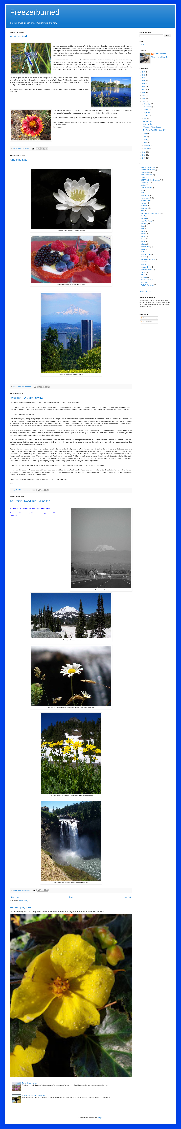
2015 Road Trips (146, 175)
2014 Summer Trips (148, 170)
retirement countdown (148, 259)
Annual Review (146, 188)
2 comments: (26, 890)
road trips (144, 264)
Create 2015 (145, 200)
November (147, 107)
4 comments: (26, 490)
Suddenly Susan (160, 54)
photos (143, 244)
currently (144, 203)
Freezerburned (35, 12)
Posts (144, 318)
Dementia (144, 206)
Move (143, 231)
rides (143, 262)
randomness (145, 246)
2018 (144, 87)
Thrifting (144, 272)
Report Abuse (145, 291)
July (145, 119)
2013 (144, 101)
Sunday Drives (146, 267)
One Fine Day (18, 159)
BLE (142, 193)
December (147, 104)
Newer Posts (15, 897)
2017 (144, 90)
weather (144, 282)
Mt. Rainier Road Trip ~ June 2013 (31, 501)
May (145, 137)
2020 (144, 81)
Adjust (143, 185)
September (147, 113)
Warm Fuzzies (146, 280)
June (145, 134)
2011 (144, 155)
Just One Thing (146, 221)
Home (71, 897)
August (146, 116)
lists (142, 226)
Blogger (99, 1118)
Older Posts (127, 897)
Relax (143, 252)
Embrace (144, 208)
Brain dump (145, 195)
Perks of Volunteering (29, 1083)
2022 (144, 75)
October (146, 110)
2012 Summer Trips (148, 167)
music (143, 236)
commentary (145, 198)
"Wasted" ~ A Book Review (26, 397)
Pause (143, 239)
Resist (143, 257)
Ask (142, 190)
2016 (144, 92)
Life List (144, 223)
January (146, 148)
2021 (144, 78)
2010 (144, 158)
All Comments (146, 322)
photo (143, 241)
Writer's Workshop (147, 285)
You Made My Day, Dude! (20, 908)
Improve (144, 218)
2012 (144, 152)
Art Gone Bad (18, 36)
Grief (143, 216)
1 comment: (26, 148)
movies (143, 234)
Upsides (144, 277)
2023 (144, 72)
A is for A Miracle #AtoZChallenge (33, 1095)
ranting (143, 249)
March (146, 142)
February (147, 145)
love (142, 229)
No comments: (27, 386)
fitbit (142, 211)
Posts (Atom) (23, 901)
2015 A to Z (145, 172)
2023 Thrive (145, 182)
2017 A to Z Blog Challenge (150, 180)
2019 (144, 84)
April (145, 139)
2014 (144, 98)
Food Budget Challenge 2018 (151, 213)
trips (142, 275)
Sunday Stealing (146, 270)
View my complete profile (159, 57)
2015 (144, 95)
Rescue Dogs (145, 254)
